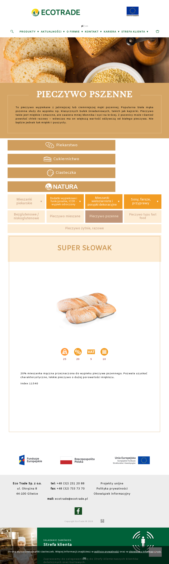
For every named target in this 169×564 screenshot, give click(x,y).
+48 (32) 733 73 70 (70, 468)
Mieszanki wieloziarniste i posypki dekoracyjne (102, 177)
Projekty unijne (116, 463)
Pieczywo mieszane (65, 195)
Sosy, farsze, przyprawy (140, 178)
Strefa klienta (133, 32)
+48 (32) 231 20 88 (70, 463)
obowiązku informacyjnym (146, 551)
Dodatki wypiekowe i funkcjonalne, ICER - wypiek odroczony (63, 178)
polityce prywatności (105, 551)
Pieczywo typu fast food (143, 195)
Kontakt (92, 32)
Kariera (109, 32)
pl (82, 26)
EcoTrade (83, 501)
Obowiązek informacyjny (116, 473)
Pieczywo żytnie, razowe (84, 207)
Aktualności (51, 32)
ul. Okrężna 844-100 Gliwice (28, 468)
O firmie (73, 32)
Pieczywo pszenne (104, 195)
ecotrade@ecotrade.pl (70, 478)
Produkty (27, 32)
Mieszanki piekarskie (24, 178)
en (86, 26)
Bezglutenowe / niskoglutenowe (26, 195)
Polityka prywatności (116, 468)
